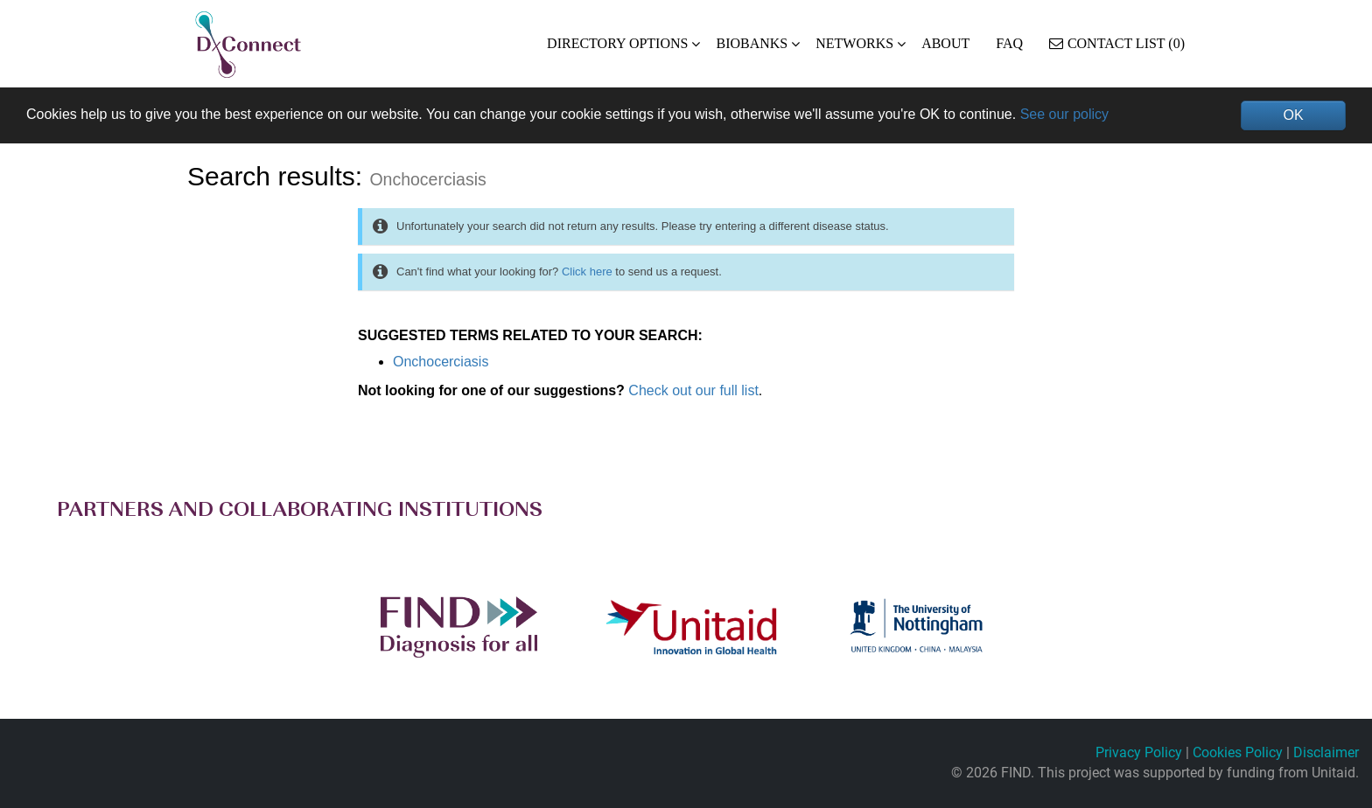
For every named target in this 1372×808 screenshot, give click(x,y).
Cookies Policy (1238, 752)
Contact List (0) (1117, 43)
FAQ (1009, 43)
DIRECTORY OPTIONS (617, 43)
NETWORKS (854, 43)
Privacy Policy (1139, 752)
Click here (587, 271)
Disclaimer (1326, 752)
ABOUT (945, 43)
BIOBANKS (752, 43)
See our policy (1064, 114)
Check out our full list (693, 390)
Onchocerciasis (440, 361)
